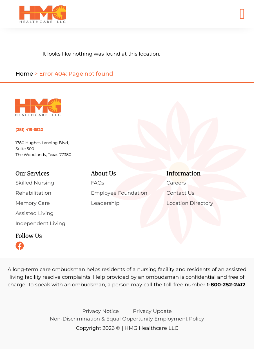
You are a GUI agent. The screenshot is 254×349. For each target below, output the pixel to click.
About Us (103, 173)
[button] (242, 14)
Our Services (32, 173)
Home (24, 73)
